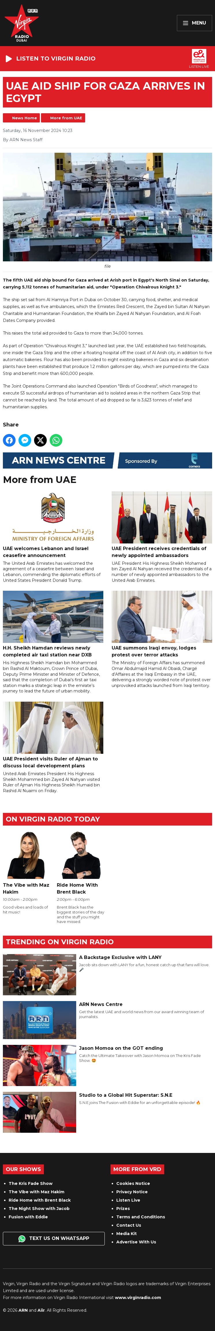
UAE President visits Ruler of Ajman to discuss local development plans (53, 735)
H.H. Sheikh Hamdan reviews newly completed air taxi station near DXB (53, 624)
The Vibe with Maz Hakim (36, 1191)
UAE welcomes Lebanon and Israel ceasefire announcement (53, 524)
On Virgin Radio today (53, 819)
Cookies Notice (133, 1183)
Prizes (123, 1208)
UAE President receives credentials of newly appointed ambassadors (162, 524)
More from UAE (66, 118)
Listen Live (128, 1200)
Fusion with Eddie (28, 1216)
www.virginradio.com (138, 1297)
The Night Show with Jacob (39, 1208)
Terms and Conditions (140, 1216)
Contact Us (128, 1225)
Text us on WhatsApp (53, 1238)
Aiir (41, 1310)
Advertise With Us (136, 1242)
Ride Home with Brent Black (40, 1200)
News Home (24, 118)
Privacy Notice (132, 1191)
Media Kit (126, 1233)
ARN (23, 1310)
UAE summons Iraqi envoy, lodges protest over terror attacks (162, 624)
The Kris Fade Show (31, 1183)
